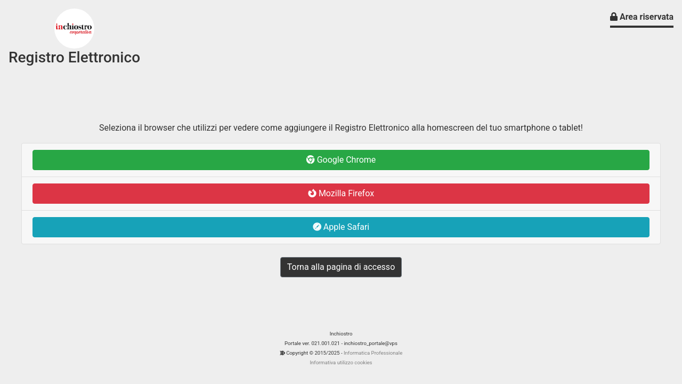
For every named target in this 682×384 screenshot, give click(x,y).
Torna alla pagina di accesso (341, 267)
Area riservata (641, 17)
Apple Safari (341, 227)
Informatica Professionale (373, 353)
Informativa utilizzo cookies (341, 362)
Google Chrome (341, 160)
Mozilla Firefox (341, 193)
